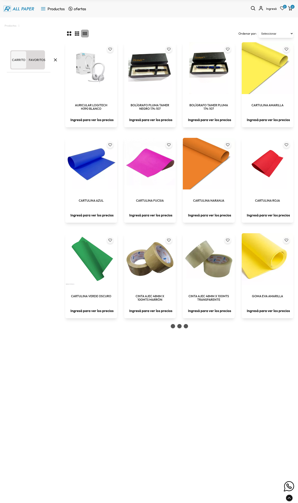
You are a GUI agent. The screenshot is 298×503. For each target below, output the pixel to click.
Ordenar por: (247, 33)
